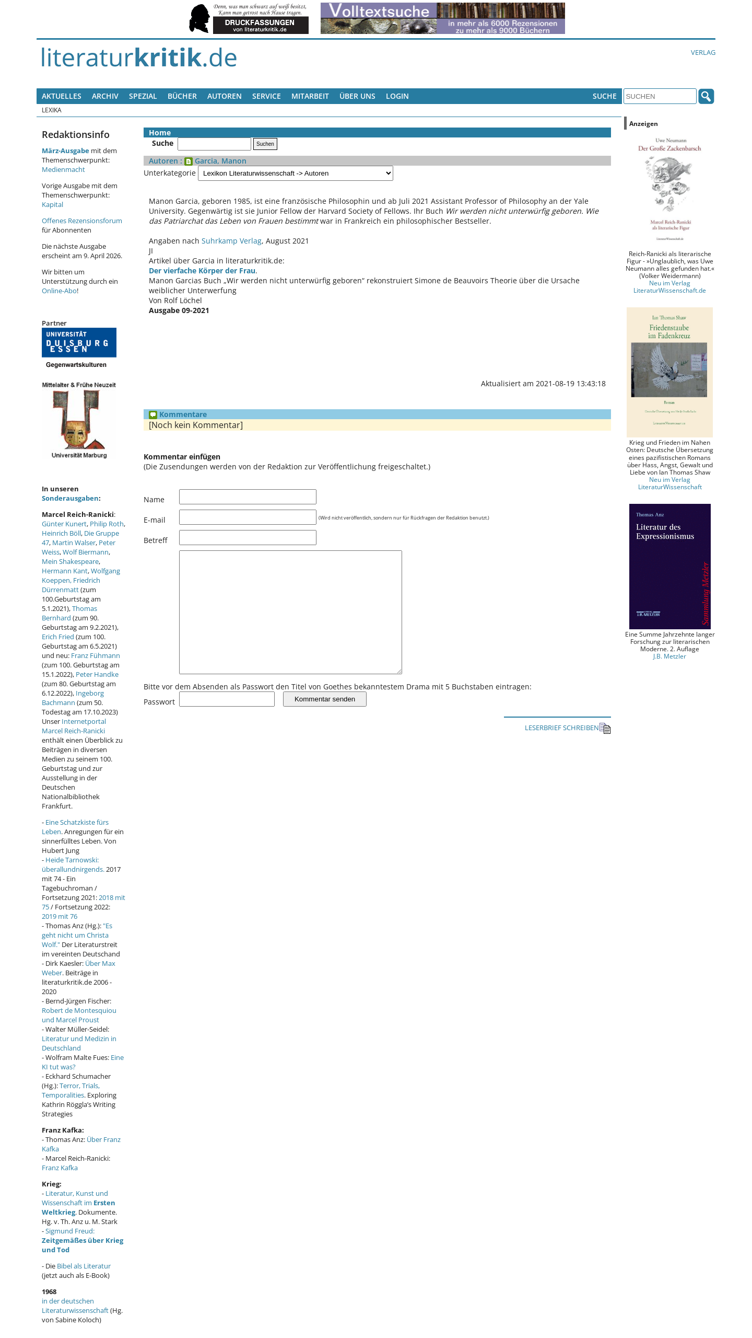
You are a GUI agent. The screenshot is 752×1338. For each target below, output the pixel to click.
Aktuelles (61, 96)
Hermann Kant (65, 570)
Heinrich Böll (61, 533)
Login (397, 96)
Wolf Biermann (86, 552)
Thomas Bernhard (69, 613)
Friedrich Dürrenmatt (71, 584)
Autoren (224, 96)
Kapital (52, 204)
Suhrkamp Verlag (232, 241)
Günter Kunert (64, 523)
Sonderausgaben (70, 498)
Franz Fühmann (95, 655)
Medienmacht (63, 169)
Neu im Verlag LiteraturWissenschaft (670, 483)
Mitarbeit (310, 96)
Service (266, 96)
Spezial (143, 96)
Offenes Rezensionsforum (82, 220)
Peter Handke (97, 674)
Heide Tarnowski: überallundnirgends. (73, 864)
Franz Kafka (60, 1167)
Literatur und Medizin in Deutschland (79, 1043)
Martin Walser (74, 542)
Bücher (182, 96)
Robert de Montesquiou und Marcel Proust (79, 1015)
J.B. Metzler (669, 656)
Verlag (703, 52)
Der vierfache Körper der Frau (202, 270)
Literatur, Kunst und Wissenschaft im (78, 1203)
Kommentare (178, 414)
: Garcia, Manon (212, 161)
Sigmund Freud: (82, 1240)
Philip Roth (107, 523)
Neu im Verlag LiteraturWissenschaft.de (669, 286)
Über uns (357, 96)
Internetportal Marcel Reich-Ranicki (74, 726)
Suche (605, 96)
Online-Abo (59, 290)
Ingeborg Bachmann (73, 697)
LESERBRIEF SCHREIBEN (568, 752)
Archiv (105, 96)
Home (160, 132)
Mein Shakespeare (70, 561)
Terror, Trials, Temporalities (71, 1090)
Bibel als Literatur (84, 1266)
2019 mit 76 (59, 916)
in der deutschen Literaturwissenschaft (75, 1305)
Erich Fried (58, 636)
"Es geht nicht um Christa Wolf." (77, 935)
